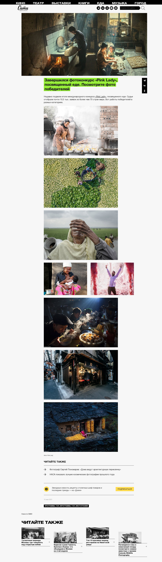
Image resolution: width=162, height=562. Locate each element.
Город (140, 3)
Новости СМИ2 (26, 514)
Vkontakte (103, 8)
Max (116, 8)
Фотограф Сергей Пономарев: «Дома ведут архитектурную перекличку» (85, 469)
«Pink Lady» (100, 96)
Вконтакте (144, 85)
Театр (38, 3)
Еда (100, 3)
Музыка (119, 3)
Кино (20, 3)
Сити (23, 8)
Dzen (111, 8)
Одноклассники (144, 90)
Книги (83, 3)
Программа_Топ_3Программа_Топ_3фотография (66, 506)
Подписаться (125, 489)
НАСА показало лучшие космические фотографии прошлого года (82, 474)
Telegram (98, 8)
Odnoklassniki (107, 8)
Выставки (61, 3)
